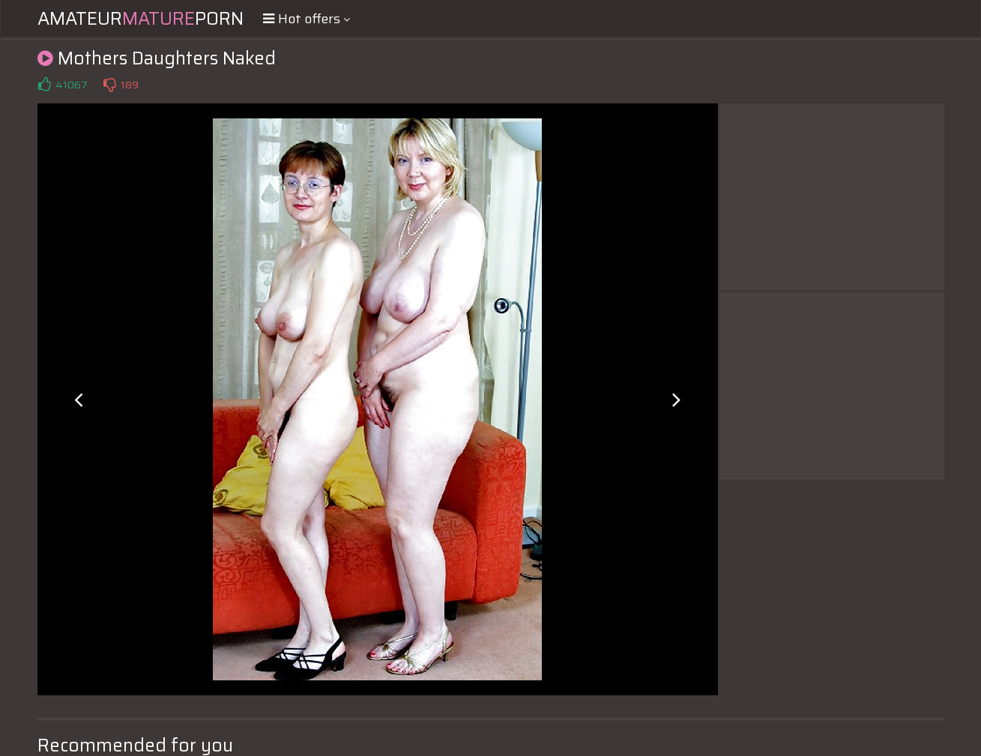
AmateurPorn (140, 18)
